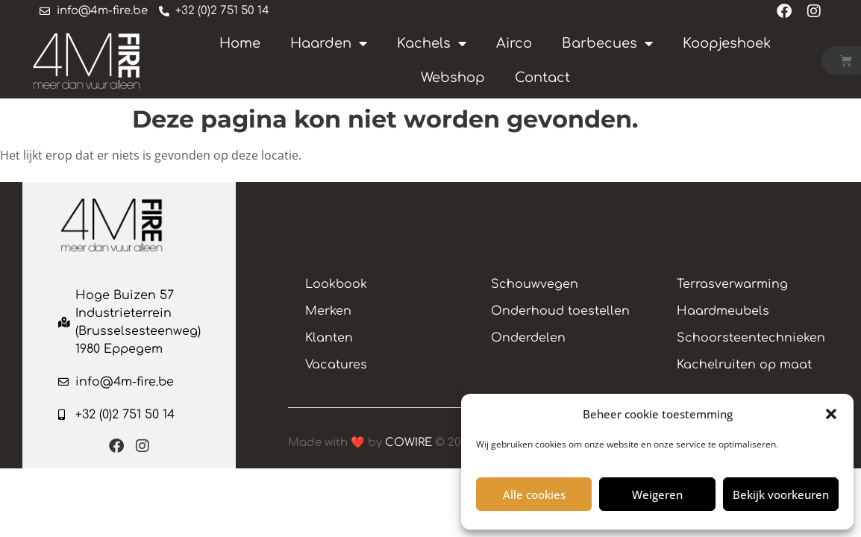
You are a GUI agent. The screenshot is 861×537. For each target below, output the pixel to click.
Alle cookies (534, 494)
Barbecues (607, 42)
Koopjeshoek (727, 42)
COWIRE (408, 446)
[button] (831, 413)
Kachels (431, 42)
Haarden (328, 42)
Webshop (453, 76)
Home (239, 42)
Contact (542, 76)
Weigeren (657, 494)
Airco (514, 42)
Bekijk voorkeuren (781, 494)
